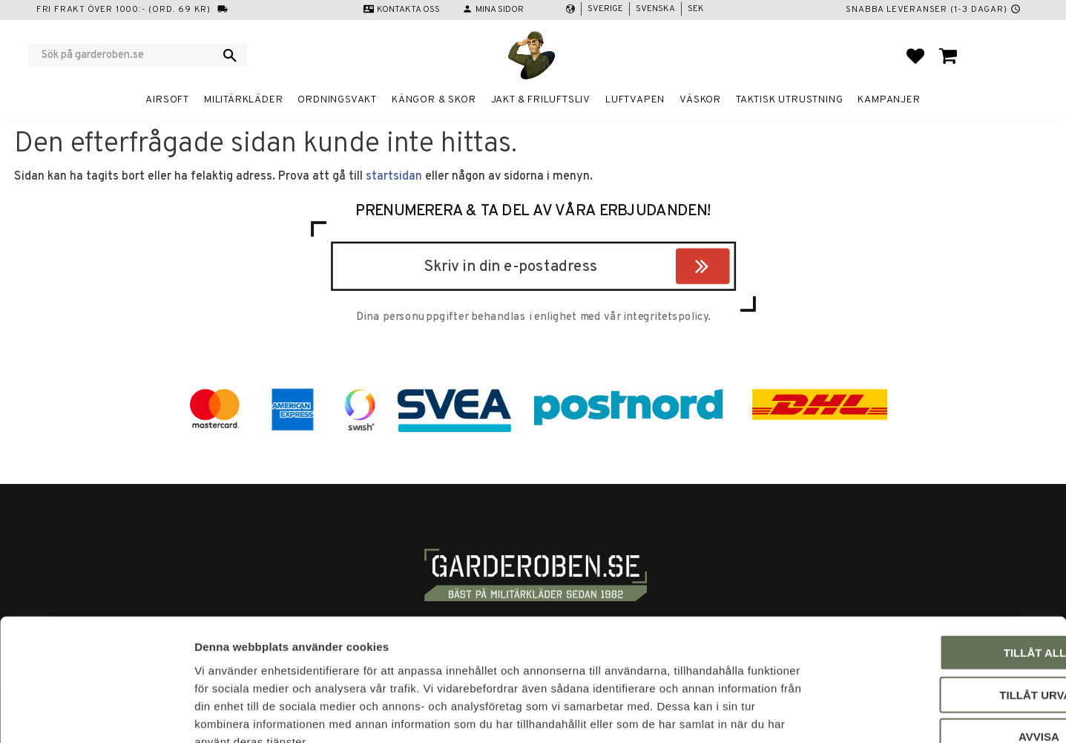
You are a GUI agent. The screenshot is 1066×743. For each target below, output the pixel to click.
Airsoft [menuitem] (167, 100)
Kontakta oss (408, 10)
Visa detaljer (805, 713)
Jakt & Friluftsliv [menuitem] (540, 100)
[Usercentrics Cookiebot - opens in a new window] (96, 714)
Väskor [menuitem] (700, 100)
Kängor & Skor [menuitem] (434, 100)
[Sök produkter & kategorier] (128, 55)
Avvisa (942, 648)
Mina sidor (500, 10)
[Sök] (230, 55)
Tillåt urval (942, 606)
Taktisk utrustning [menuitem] (789, 100)
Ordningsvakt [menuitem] (337, 100)
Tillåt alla (942, 564)
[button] (915, 55)
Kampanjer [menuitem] (889, 100)
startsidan (394, 176)
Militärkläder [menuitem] (243, 100)
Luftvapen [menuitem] (635, 100)
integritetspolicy (665, 317)
